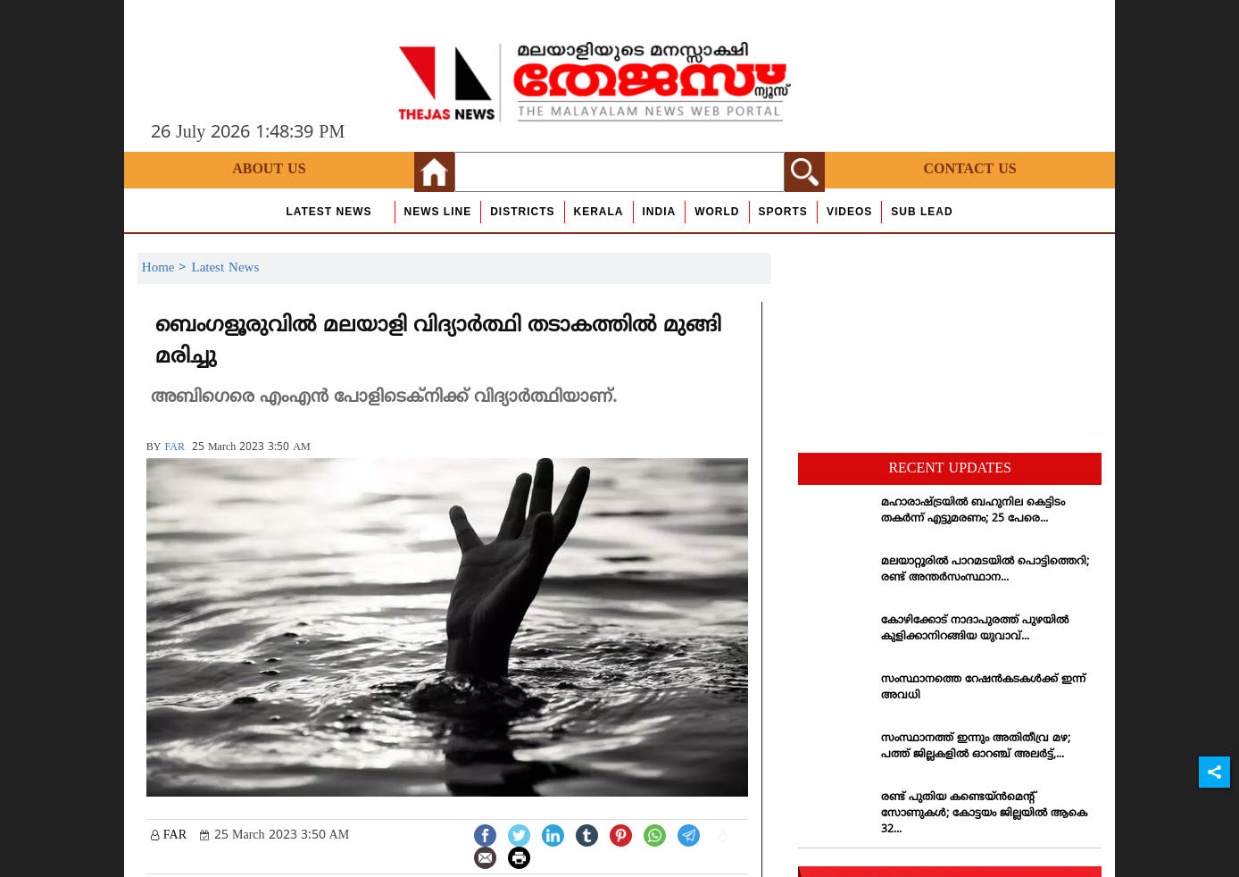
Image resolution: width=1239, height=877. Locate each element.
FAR (174, 448)
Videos (849, 211)
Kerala (599, 211)
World (716, 211)
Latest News (328, 211)
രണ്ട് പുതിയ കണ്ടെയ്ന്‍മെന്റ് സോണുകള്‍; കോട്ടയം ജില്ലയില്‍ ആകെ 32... (984, 814)
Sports (783, 211)
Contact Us (969, 170)
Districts (522, 211)
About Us (268, 170)
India (660, 211)
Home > (167, 268)
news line (438, 211)
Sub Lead (921, 211)
